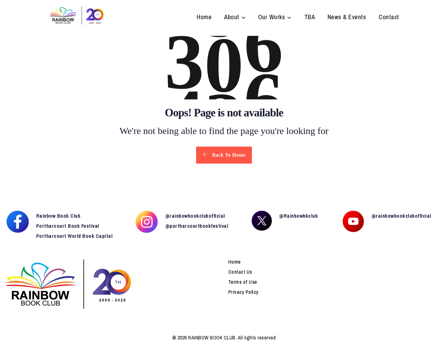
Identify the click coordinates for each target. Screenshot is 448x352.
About (231, 17)
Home (204, 17)
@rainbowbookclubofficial (195, 215)
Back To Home (224, 155)
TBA (309, 17)
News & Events (347, 17)
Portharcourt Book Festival (67, 225)
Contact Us (240, 271)
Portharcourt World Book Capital (74, 235)
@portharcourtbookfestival (197, 225)
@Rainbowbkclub (298, 215)
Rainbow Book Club (58, 215)
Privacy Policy (243, 291)
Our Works (271, 17)
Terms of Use (242, 281)
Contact (389, 17)
